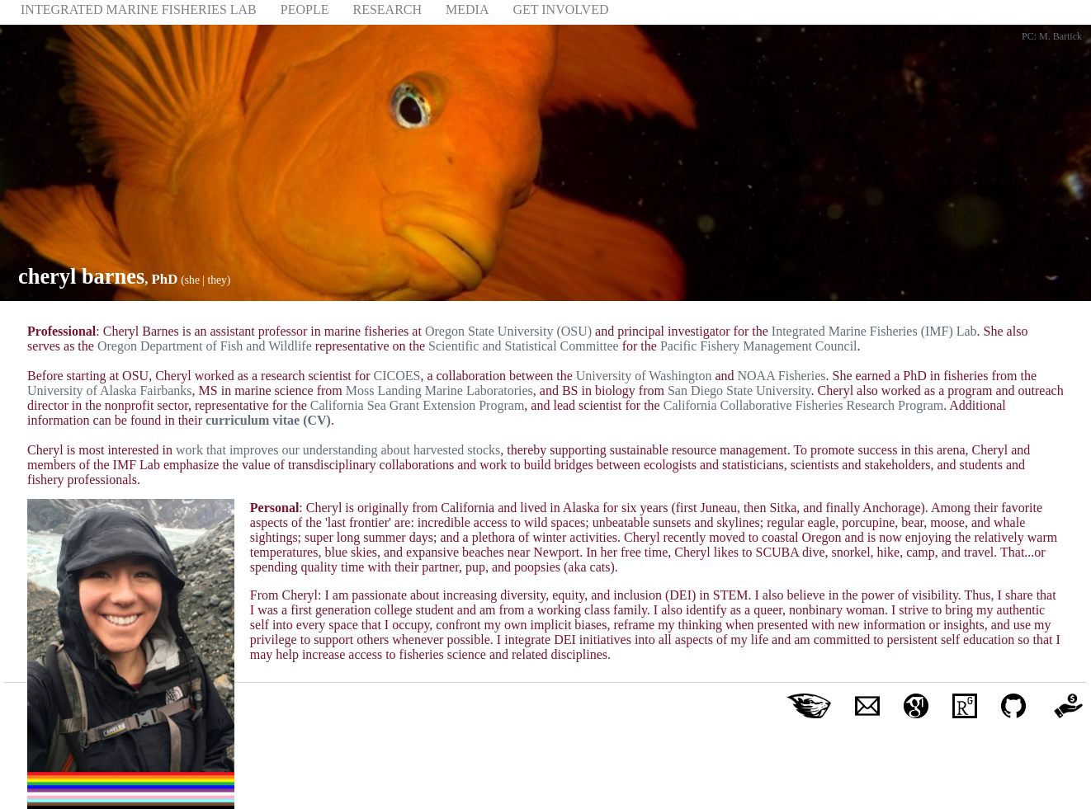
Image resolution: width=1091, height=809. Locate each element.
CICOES (396, 376)
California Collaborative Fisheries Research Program (803, 405)
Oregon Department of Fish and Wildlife (204, 346)
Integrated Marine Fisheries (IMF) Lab (874, 331)
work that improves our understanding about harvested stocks (338, 450)
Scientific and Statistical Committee (523, 346)
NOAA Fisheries (781, 376)
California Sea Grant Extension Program (417, 405)
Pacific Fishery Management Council (758, 346)
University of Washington (644, 376)
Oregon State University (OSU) (508, 331)
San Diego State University (739, 390)
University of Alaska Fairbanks (109, 390)
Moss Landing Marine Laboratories (439, 390)
